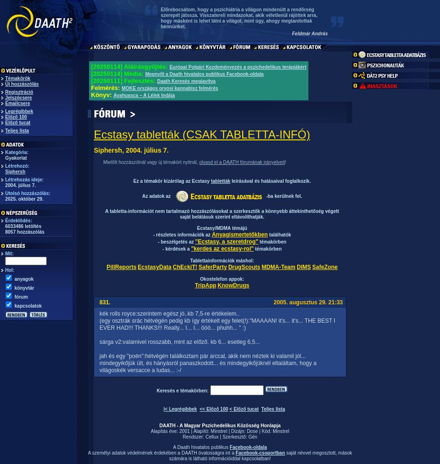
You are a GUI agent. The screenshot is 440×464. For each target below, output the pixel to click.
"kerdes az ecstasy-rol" (222, 248)
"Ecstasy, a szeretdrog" (226, 241)
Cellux (212, 437)
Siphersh (15, 171)
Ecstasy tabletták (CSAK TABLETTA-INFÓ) (202, 134)
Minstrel (219, 431)
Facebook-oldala (248, 447)
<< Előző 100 (213, 409)
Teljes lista (17, 130)
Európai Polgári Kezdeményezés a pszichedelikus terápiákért (237, 67)
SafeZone (325, 267)
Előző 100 (16, 117)
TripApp (205, 285)
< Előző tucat (244, 409)
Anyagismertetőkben (240, 234)
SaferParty (213, 267)
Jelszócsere (18, 97)
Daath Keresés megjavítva (186, 81)
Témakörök (17, 78)
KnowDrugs (233, 285)
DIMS (304, 267)
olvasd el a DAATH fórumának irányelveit (242, 162)
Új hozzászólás (22, 84)
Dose (252, 431)
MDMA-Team (279, 267)
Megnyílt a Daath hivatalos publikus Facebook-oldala (204, 74)
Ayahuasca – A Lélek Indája (144, 95)
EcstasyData (154, 267)
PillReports (121, 267)
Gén (253, 437)
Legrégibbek (19, 111)
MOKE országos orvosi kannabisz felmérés (170, 88)
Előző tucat (17, 122)
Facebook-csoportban (260, 453)
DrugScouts (244, 267)
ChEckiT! (185, 267)
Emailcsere (17, 103)
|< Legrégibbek (180, 409)
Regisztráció (19, 92)
